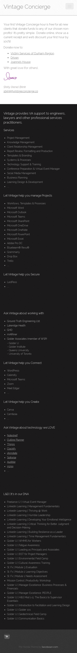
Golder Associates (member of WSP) (27, 338)
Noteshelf (12, 435)
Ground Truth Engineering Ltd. (23, 321)
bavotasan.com (50, 647)
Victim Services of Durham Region (32, 53)
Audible (11, 462)
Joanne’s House (21, 62)
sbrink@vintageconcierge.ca (21, 91)
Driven (15, 57)
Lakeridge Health (16, 325)
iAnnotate (12, 453)
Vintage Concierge (27, 6)
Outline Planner (15, 439)
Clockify (11, 448)
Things (11, 444)
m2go (10, 466)
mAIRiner (12, 334)
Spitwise (11, 457)
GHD (9, 330)
